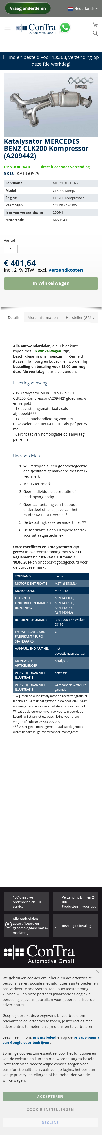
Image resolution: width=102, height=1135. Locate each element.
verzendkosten (66, 270)
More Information (43, 317)
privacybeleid (45, 1037)
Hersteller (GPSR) (80, 317)
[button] (83, 8)
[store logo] (36, 29)
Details (14, 317)
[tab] (14, 317)
